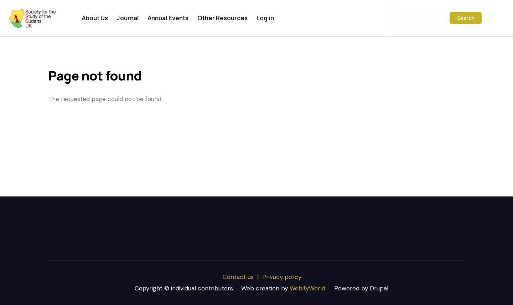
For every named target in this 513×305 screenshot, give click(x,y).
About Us (95, 18)
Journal (128, 18)
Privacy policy (281, 277)
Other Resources (222, 18)
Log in (265, 18)
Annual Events (168, 18)
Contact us (238, 277)
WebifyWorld (307, 288)
